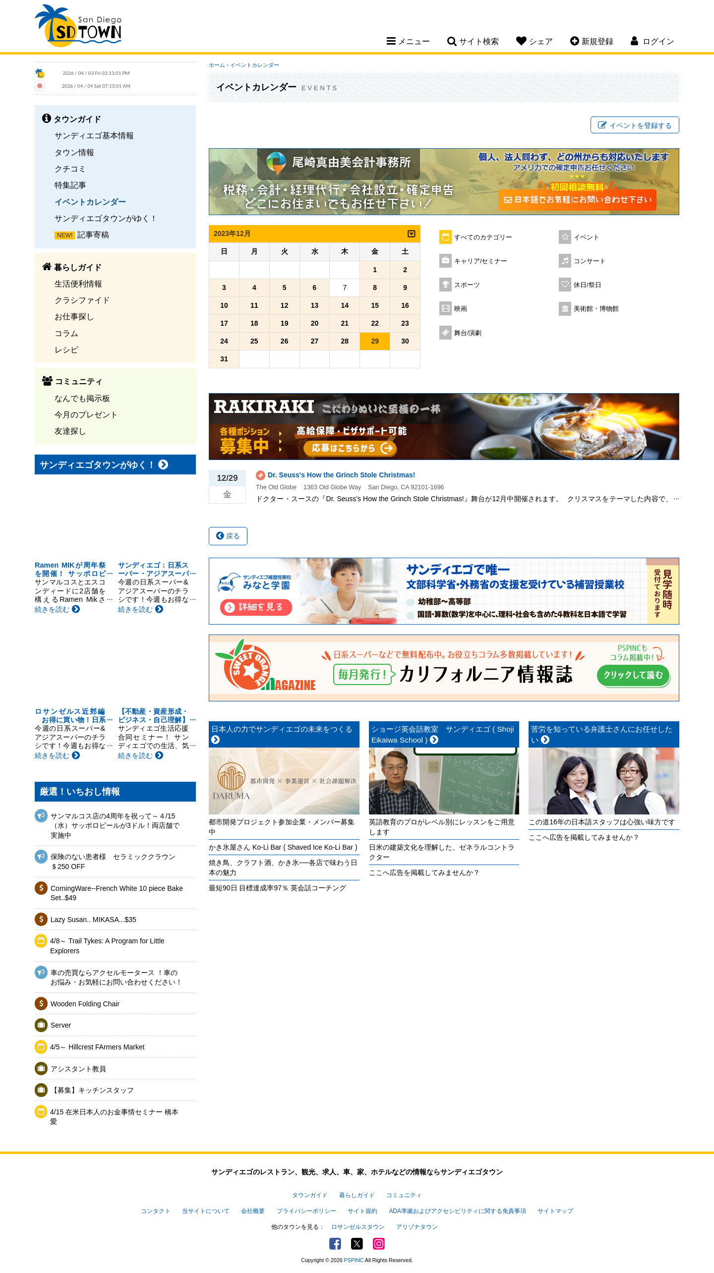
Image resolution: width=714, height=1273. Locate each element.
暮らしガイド (357, 1195)
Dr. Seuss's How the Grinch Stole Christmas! (341, 475)
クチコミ (70, 168)
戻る (228, 535)
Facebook (335, 1244)
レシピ (66, 349)
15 (375, 305)
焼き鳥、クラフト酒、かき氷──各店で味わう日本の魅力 (283, 867)
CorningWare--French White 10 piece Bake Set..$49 (117, 893)
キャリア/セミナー (481, 261)
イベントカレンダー (90, 201)
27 (315, 341)
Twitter (357, 1244)
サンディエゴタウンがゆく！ (106, 218)
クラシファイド (82, 299)
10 (224, 305)
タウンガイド (310, 1195)
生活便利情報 (78, 283)
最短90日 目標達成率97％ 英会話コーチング (277, 888)
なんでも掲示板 (82, 398)
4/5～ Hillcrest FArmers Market (97, 1047)
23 (405, 323)
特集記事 (70, 184)
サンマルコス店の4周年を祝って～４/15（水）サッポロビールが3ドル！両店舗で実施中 (115, 825)
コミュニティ (404, 1195)
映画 (460, 308)
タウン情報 (74, 152)
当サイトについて (206, 1211)
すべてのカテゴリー (483, 237)
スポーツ (467, 285)
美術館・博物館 (596, 308)
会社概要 (253, 1211)
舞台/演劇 (468, 333)
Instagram (379, 1244)
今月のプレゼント (86, 414)
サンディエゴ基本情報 (94, 135)
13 (315, 305)
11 (254, 305)
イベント (586, 237)
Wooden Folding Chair (85, 1004)
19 (285, 323)
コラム (66, 333)
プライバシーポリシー (306, 1211)
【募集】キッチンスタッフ (92, 1090)
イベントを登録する (635, 125)
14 (345, 305)
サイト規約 (362, 1211)
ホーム (217, 65)
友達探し (70, 430)
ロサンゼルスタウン (358, 1226)
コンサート (590, 261)
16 (405, 305)
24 (224, 341)
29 (375, 341)
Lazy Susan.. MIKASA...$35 (93, 920)
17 (224, 323)
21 (345, 323)
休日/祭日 (587, 285)
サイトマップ (555, 1211)
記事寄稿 (93, 234)
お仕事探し (74, 316)
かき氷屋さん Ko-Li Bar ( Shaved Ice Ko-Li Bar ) (283, 847)
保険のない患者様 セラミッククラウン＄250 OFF (113, 861)
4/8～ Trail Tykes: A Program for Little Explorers (107, 946)
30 (405, 341)
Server (61, 1025)
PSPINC (354, 1260)
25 (254, 341)
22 (375, 323)
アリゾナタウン (417, 1226)
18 (254, 323)
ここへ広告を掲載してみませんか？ (424, 872)
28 (345, 341)
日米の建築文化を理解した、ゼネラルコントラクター (442, 852)
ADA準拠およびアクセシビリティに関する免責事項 (457, 1211)
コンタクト (156, 1211)
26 (285, 341)
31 (224, 359)
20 (315, 323)
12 (285, 305)
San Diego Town (78, 27)
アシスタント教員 (78, 1069)
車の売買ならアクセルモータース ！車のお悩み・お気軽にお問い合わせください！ (116, 977)
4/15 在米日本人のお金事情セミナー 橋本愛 (114, 1117)
